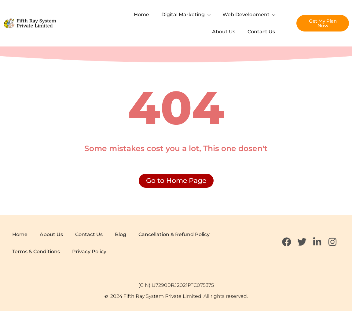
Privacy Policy (89, 251)
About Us (223, 32)
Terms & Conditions (36, 251)
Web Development (248, 14)
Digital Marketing (185, 14)
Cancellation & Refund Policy (174, 234)
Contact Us (261, 32)
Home (141, 14)
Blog (120, 234)
